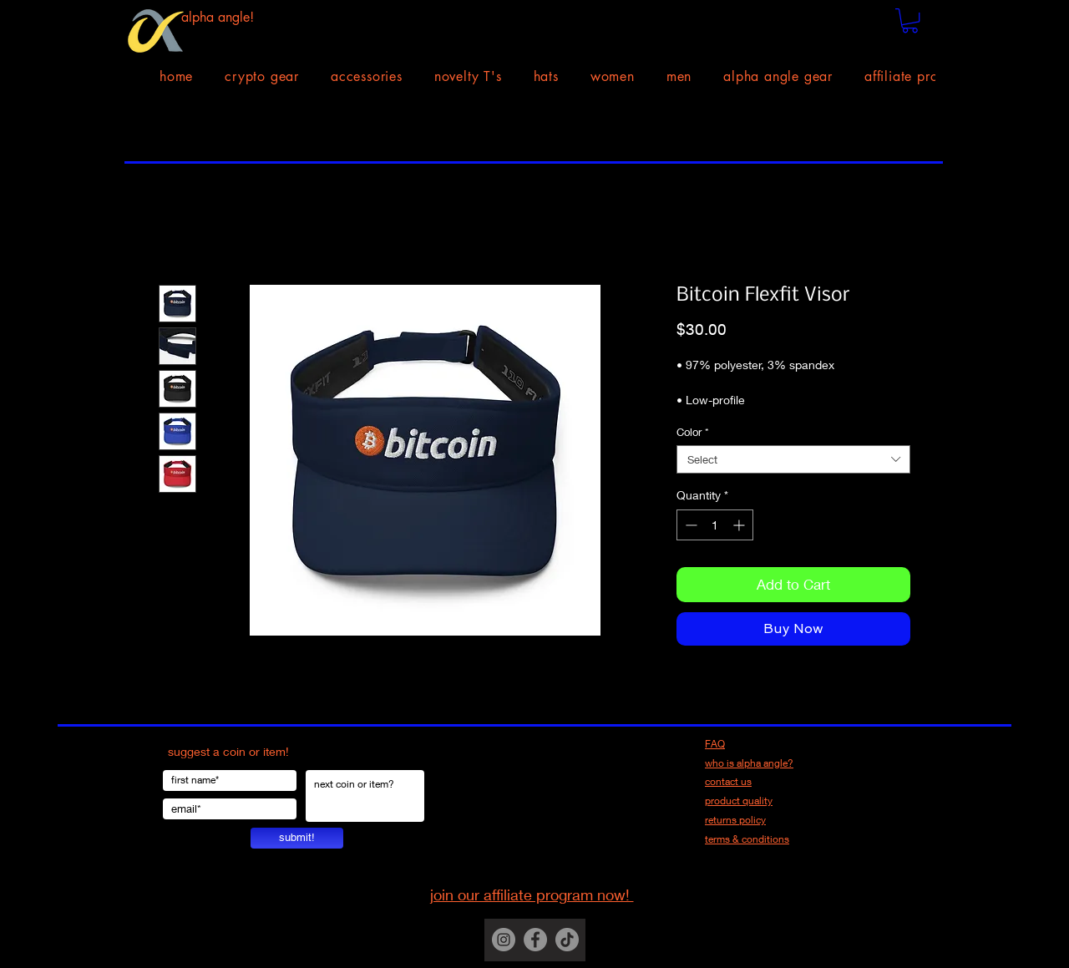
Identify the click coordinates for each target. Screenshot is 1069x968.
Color (692, 431)
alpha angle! (217, 17)
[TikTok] (567, 939)
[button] (910, 20)
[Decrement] (689, 525)
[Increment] (740, 525)
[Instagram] (503, 939)
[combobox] (793, 459)
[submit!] (297, 838)
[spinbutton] (715, 525)
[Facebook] (535, 939)
